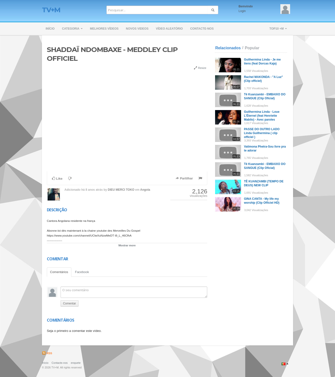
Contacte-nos (202, 28)
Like (57, 178)
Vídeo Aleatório (169, 28)
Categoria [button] (72, 28)
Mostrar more (127, 245)
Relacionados (228, 48)
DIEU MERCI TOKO (121, 189)
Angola (145, 189)
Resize (200, 68)
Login (242, 11)
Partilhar (184, 178)
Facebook (82, 272)
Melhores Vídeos (104, 28)
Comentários (59, 272)
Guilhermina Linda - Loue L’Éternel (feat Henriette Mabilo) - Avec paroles (262, 115)
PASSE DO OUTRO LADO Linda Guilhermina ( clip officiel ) (262, 133)
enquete (76, 362)
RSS (47, 353)
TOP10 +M (278, 28)
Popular (252, 48)
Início (50, 28)
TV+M (51, 10)
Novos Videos (137, 28)
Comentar (69, 303)
